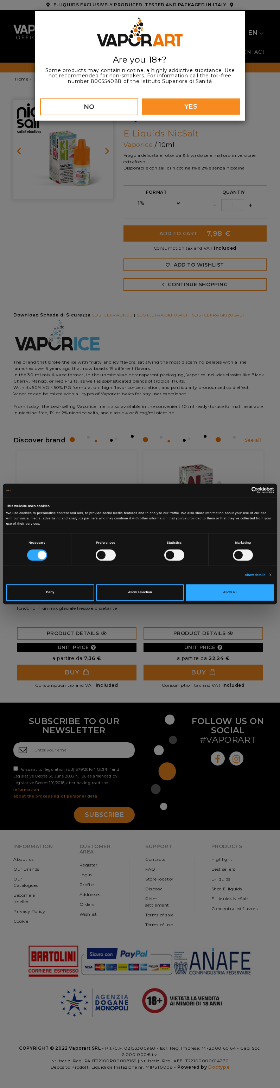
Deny (50, 592)
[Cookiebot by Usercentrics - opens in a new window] (243, 490)
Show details (255, 575)
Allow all (229, 592)
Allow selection (140, 592)
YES (191, 106)
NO (89, 107)
